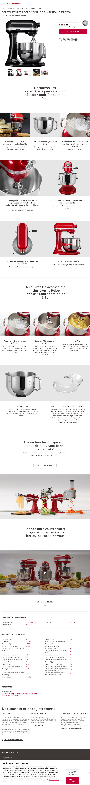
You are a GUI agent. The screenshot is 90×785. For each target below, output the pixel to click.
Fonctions (4, 15)
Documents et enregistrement (17, 15)
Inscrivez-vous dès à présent (71, 729)
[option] (11, 72)
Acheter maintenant (45, 465)
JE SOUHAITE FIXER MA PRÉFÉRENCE (72, 774)
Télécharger (38, 725)
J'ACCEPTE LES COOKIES (72, 781)
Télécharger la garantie (13, 739)
